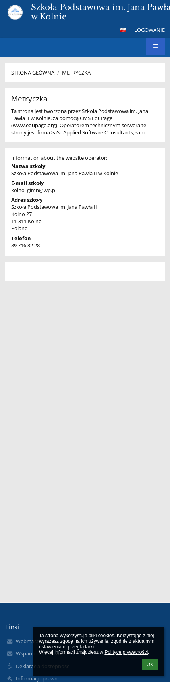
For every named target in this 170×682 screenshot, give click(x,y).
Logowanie (149, 29)
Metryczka (76, 72)
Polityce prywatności (126, 652)
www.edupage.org (34, 125)
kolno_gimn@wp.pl (33, 190)
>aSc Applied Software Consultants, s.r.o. (99, 132)
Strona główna (32, 72)
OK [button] (150, 664)
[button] (123, 29)
